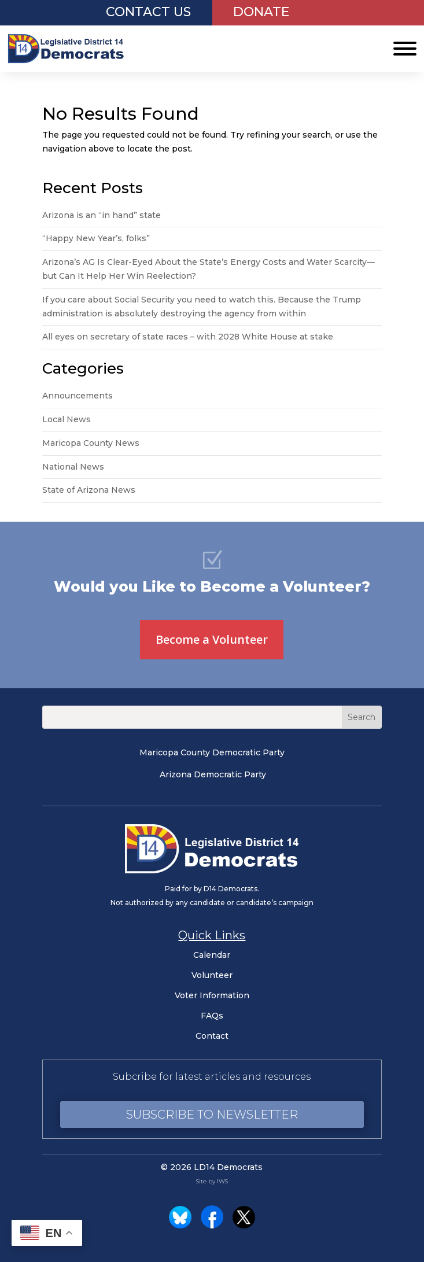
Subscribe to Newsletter (212, 1114)
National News (73, 467)
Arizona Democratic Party (213, 774)
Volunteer (212, 975)
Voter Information (212, 995)
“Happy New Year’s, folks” (97, 238)
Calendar (211, 955)
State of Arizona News (88, 490)
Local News (66, 419)
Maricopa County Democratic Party (212, 752)
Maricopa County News (90, 443)
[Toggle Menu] (404, 49)
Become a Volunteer (212, 639)
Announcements (77, 395)
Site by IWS (212, 1181)
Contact (212, 1036)
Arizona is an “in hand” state (101, 215)
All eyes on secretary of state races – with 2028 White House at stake (187, 336)
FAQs (212, 1015)
